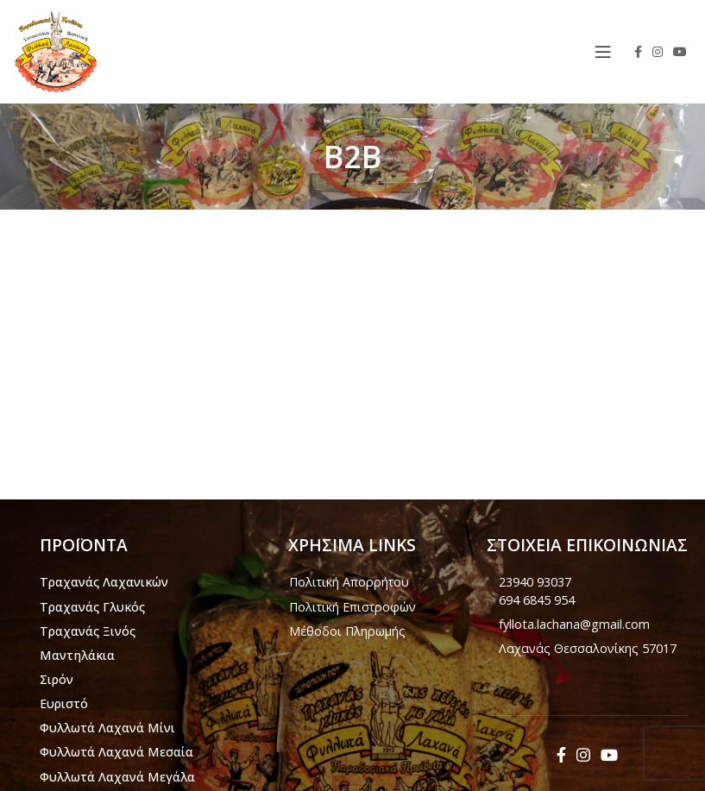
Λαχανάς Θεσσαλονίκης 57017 (588, 648)
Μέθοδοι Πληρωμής (347, 631)
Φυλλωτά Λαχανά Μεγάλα (117, 777)
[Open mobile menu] (603, 52)
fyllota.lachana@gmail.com (574, 624)
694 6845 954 (537, 600)
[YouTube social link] (680, 52)
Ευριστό (64, 703)
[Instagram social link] (657, 52)
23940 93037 (535, 582)
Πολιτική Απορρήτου (349, 582)
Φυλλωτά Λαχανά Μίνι (107, 727)
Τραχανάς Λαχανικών (104, 582)
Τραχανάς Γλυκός (92, 607)
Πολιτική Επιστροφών (352, 607)
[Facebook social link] (638, 52)
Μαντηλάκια (77, 655)
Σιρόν (56, 679)
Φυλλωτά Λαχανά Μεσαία (116, 752)
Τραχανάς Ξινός (87, 631)
